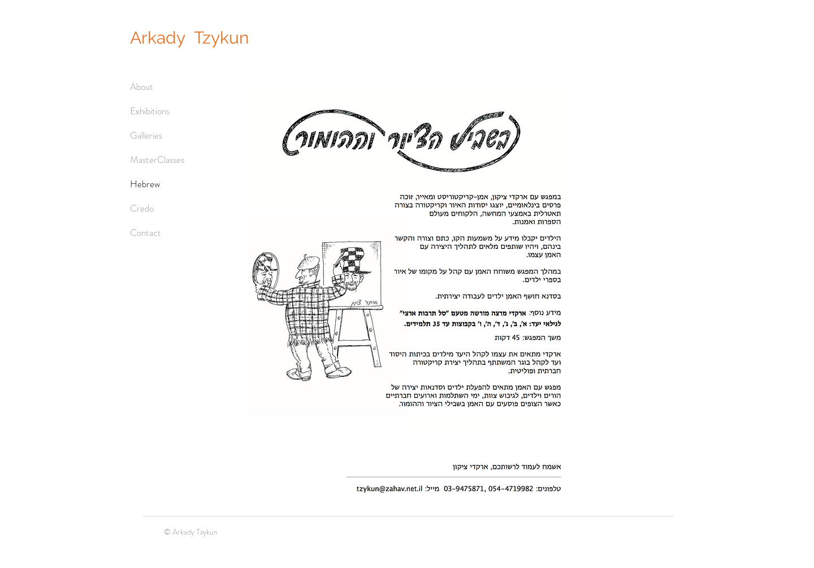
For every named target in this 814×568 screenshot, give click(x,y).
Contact (145, 232)
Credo (142, 208)
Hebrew (145, 184)
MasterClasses (157, 159)
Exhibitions (150, 111)
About (141, 86)
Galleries (146, 135)
